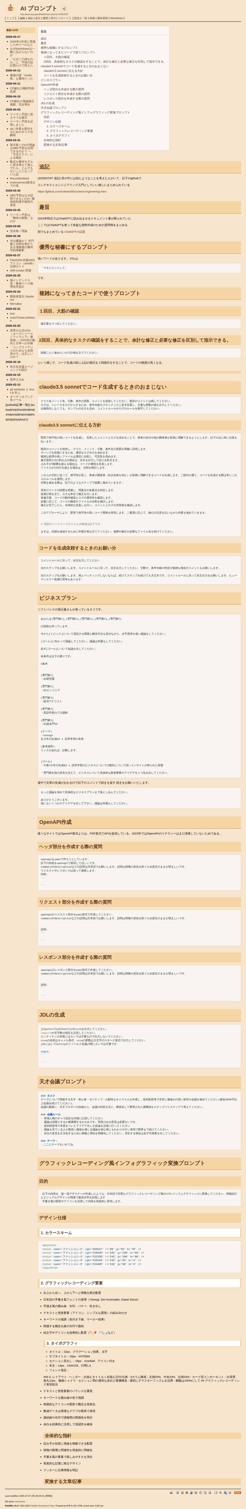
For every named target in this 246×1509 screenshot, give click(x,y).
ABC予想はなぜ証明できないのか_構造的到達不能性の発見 (22, 200)
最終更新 (102, 18)
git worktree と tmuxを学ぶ (22, 391)
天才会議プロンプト (54, 107)
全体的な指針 (52, 140)
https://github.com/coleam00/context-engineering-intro (72, 191)
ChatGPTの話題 (74, 231)
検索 (92, 18)
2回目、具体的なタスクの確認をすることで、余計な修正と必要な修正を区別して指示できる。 (105, 61)
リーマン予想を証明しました (21, 123)
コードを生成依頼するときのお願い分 (68, 75)
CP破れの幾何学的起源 (22, 90)
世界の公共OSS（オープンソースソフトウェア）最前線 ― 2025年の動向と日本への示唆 (22, 337)
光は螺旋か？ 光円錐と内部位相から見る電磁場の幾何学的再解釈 (22, 245)
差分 (38, 18)
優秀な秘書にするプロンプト (59, 47)
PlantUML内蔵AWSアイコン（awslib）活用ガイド (22, 263)
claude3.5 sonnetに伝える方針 (63, 70)
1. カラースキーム (58, 126)
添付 (53, 18)
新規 (77, 18)
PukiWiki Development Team (42, 1506)
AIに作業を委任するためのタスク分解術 (21, 132)
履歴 (45, 18)
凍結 (30, 18)
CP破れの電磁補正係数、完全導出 (22, 103)
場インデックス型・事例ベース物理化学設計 (21, 283)
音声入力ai (17, 379)
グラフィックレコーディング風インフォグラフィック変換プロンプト (85, 112)
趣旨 (44, 43)
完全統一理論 (18, 231)
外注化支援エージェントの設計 (21, 368)
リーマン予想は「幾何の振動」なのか (21, 218)
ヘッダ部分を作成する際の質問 (64, 89)
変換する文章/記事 (55, 144)
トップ (11, 18)
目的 (46, 117)
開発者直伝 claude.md (22, 298)
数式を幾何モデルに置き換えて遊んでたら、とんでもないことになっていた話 (21, 168)
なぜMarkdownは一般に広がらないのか (22, 52)
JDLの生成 (48, 103)
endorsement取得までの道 (23, 184)
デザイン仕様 (52, 121)
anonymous (20, 1502)
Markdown (116, 18)
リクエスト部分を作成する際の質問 (67, 93)
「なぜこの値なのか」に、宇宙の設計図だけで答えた (21, 62)
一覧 (84, 18)
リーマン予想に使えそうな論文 (21, 116)
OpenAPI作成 (49, 84)
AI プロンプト (38, 8)
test (12, 313)
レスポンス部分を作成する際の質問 (67, 98)
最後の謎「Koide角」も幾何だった (21, 77)
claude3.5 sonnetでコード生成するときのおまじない (75, 66)
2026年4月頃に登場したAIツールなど (22, 43)
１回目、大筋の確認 (57, 57)
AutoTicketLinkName (22, 319)
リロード (63, 18)
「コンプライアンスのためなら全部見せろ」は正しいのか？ (21, 352)
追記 (44, 38)
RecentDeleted (19, 178)
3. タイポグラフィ (58, 135)
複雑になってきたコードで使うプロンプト (68, 52)
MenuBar (16, 303)
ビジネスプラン (51, 80)
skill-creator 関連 (20, 270)
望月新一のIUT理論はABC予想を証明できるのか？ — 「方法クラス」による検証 (22, 151)
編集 (22, 18)
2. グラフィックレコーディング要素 (70, 130)
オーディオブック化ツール (21, 398)
